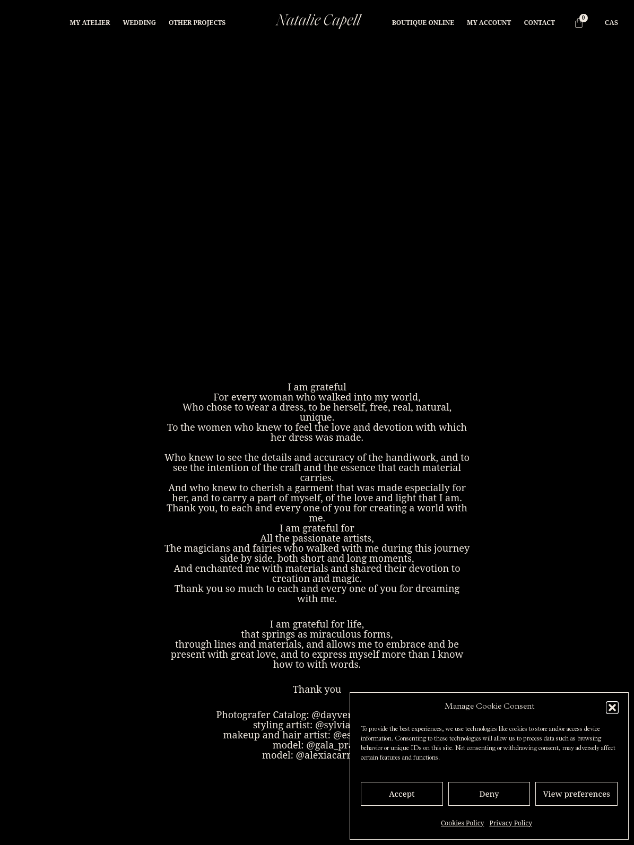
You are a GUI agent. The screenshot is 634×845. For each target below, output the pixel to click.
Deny (489, 793)
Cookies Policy (462, 822)
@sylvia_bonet (348, 724)
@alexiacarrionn (334, 754)
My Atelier (90, 22)
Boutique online (423, 22)
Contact (539, 22)
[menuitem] (611, 22)
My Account (489, 22)
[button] (612, 707)
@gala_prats (333, 744)
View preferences (576, 793)
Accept (402, 793)
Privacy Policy (510, 822)
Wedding (139, 22)
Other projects (197, 22)
